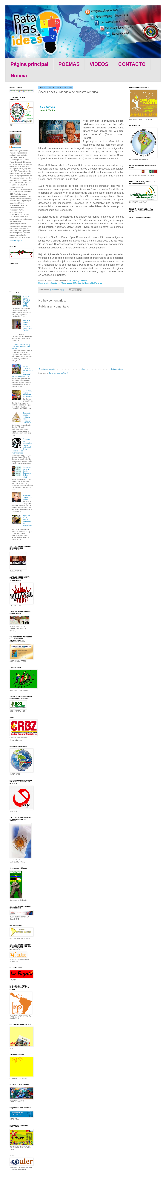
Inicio (83, 369)
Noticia (19, 76)
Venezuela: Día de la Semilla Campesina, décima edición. (27, 472)
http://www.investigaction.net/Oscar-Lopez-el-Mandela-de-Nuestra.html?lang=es (70, 283)
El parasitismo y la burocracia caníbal (27, 496)
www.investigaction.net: (78, 280)
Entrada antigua (117, 369)
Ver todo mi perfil (16, 241)
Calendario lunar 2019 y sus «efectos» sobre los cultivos (21, 347)
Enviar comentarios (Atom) (58, 373)
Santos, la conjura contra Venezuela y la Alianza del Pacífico (27, 325)
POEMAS (69, 64)
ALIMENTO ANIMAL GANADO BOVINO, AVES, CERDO (27, 301)
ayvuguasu (16, 147)
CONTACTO (132, 64)
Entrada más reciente (47, 369)
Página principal (29, 64)
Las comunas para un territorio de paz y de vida (27, 394)
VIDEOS (99, 64)
